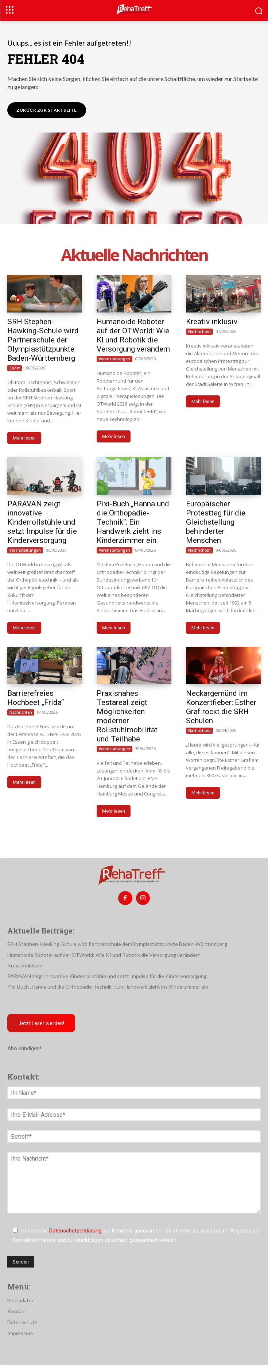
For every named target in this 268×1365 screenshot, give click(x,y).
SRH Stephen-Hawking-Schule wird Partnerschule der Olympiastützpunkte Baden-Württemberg (43, 340)
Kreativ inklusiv (211, 321)
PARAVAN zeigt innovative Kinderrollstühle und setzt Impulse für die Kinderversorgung (42, 522)
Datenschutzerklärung (75, 1230)
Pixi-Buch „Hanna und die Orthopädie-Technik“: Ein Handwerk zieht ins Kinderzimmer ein (133, 522)
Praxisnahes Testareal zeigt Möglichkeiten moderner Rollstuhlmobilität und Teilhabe (127, 716)
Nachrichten (199, 331)
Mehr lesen (24, 438)
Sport (14, 368)
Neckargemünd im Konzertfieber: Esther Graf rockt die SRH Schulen (221, 707)
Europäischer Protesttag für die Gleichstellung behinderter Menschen (215, 522)
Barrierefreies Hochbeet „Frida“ (35, 698)
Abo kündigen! (24, 1048)
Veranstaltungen (114, 358)
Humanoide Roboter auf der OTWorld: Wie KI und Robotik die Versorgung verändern (133, 335)
